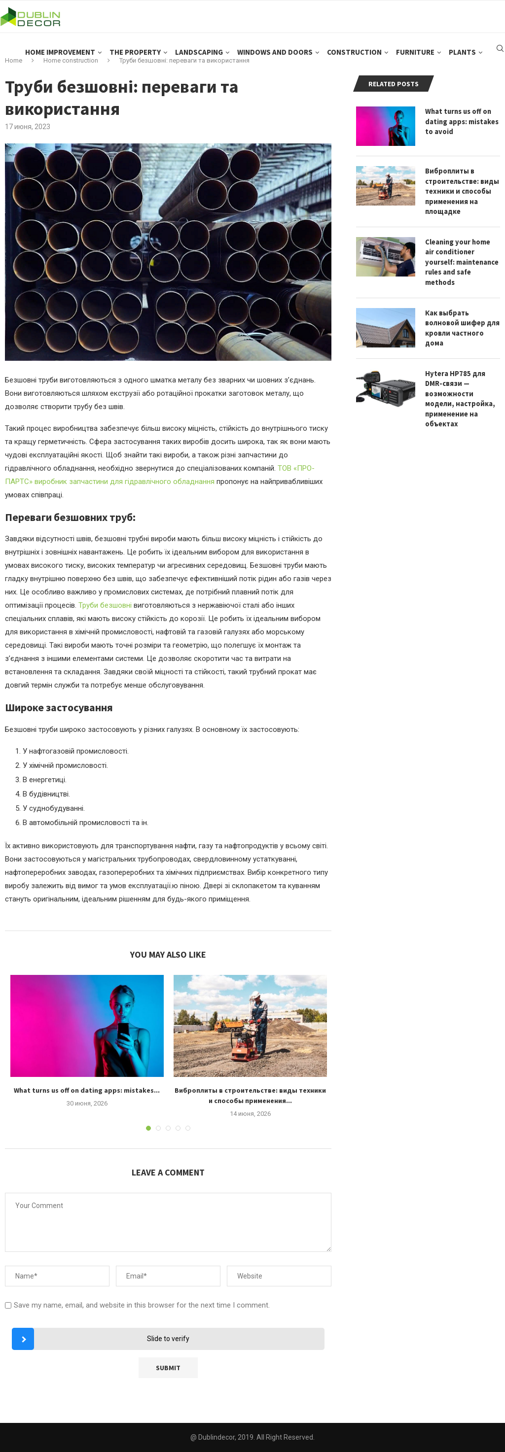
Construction (354, 59)
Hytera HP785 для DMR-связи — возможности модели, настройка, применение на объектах (459, 382)
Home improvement (60, 59)
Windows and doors (275, 59)
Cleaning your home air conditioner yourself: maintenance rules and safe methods (462, 254)
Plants (462, 59)
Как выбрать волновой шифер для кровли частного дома (461, 313)
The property (135, 59)
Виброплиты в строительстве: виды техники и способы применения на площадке (461, 189)
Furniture (415, 59)
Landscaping (199, 59)
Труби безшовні (105, 605)
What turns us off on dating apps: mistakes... (87, 1090)
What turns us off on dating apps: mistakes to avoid (462, 120)
